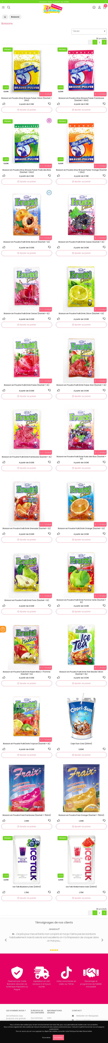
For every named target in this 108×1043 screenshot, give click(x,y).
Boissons (15, 17)
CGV (49, 1018)
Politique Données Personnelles (80, 1031)
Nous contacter (83, 1020)
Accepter (58, 1037)
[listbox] (89, 31)
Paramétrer (46, 1038)
